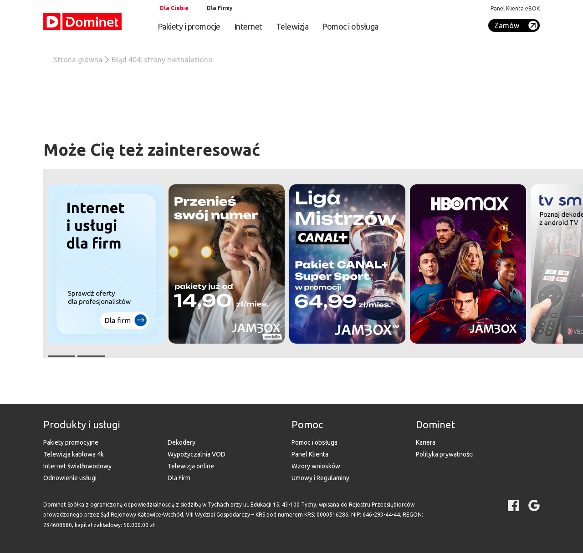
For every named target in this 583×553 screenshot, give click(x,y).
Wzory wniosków (316, 466)
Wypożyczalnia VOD (196, 454)
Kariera (425, 442)
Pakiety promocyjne (70, 442)
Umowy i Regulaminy (320, 478)
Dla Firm (179, 478)
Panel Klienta (310, 454)
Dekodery (181, 442)
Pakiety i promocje (189, 26)
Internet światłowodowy (77, 466)
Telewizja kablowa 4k (73, 454)
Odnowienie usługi (70, 478)
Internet (248, 26)
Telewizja (292, 26)
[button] (468, 264)
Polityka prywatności (445, 454)
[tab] (173, 8)
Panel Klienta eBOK (515, 8)
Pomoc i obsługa (350, 26)
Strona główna (78, 60)
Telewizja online (191, 466)
